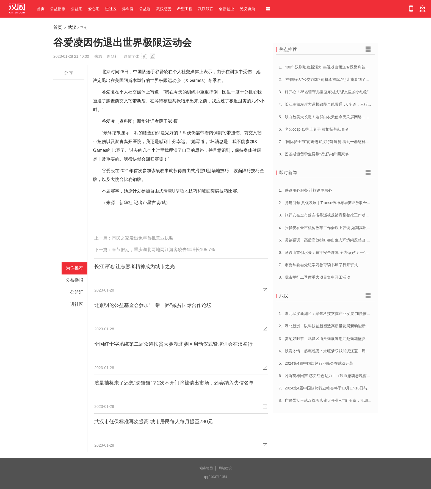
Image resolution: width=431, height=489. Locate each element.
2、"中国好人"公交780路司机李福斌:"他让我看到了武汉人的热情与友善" (340, 79)
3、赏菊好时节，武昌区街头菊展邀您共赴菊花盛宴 (322, 338)
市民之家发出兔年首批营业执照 (142, 238)
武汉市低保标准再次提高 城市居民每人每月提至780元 (153, 421)
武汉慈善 (164, 9)
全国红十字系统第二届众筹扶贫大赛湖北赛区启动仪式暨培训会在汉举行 (173, 344)
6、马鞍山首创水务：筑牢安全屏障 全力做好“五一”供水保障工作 (333, 252)
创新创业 (226, 9)
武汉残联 (205, 9)
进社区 (111, 9)
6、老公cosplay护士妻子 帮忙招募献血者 (314, 129)
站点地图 (206, 468)
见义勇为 (247, 9)
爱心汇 (94, 9)
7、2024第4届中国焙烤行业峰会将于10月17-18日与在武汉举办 (332, 388)
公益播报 (57, 9)
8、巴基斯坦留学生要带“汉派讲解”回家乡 (314, 154)
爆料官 (128, 9)
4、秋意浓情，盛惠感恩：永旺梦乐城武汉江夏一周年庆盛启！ (332, 351)
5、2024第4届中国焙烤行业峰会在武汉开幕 (316, 363)
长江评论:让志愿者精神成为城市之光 (134, 266)
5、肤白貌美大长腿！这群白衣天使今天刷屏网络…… (324, 117)
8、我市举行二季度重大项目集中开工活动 (314, 277)
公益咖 (145, 9)
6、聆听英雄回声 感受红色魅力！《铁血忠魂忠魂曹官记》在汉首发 (336, 375)
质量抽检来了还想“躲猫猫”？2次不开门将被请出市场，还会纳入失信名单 (174, 383)
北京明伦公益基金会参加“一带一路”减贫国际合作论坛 (152, 305)
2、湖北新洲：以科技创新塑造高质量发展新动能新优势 (326, 326)
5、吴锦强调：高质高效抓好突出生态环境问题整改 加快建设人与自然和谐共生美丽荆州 (353, 240)
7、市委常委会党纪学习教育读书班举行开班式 (318, 265)
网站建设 (225, 468)
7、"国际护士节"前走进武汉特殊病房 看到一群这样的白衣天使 (332, 141)
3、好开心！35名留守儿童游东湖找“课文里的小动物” (324, 92)
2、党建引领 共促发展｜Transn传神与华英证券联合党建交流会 (332, 202)
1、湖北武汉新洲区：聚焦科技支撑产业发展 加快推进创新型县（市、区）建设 (346, 313)
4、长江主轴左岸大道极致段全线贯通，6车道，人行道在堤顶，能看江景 (340, 104)
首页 (41, 9)
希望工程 (184, 9)
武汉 (72, 27)
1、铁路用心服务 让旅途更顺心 (305, 190)
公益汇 (76, 9)
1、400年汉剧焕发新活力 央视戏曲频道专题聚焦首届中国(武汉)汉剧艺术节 (342, 67)
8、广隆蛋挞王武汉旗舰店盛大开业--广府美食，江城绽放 (327, 400)
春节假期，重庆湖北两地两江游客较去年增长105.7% (163, 249)
